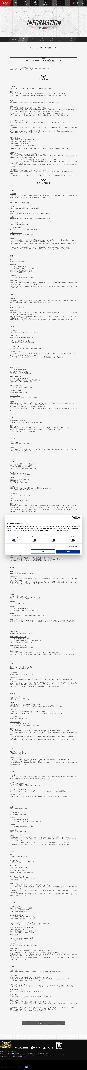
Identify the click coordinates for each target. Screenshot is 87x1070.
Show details (73, 546)
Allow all (68, 551)
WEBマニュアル (5, 1067)
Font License (49, 1062)
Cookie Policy (38, 1062)
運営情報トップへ (42, 1023)
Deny (43, 551)
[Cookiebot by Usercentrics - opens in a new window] (73, 517)
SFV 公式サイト (18, 1067)
